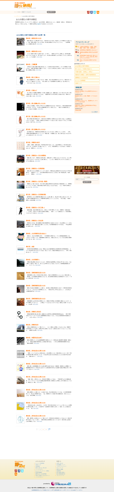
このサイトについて (61, 466)
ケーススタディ (39, 469)
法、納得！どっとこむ (25, 5)
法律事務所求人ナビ (37, 490)
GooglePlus (88, 12)
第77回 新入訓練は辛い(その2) (35, 116)
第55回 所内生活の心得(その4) (35, 402)
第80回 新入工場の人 (33, 77)
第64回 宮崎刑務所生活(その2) (35, 285)
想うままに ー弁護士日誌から (83, 69)
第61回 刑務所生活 (32, 324)
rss (97, 12)
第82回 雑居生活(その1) (33, 51)
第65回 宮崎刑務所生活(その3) (35, 272)
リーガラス (79, 490)
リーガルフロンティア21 (57, 483)
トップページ (17, 16)
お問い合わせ (59, 463)
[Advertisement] (44, 444)
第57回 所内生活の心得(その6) (35, 376)
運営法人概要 (59, 469)
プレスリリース (60, 475)
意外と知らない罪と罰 (40, 467)
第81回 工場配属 (31, 64)
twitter (94, 12)
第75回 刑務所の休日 (33, 142)
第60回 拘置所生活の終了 (34, 337)
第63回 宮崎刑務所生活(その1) (35, 298)
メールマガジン (39, 477)
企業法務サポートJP (59, 490)
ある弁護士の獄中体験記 (82, 66)
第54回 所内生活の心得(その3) (35, 415)
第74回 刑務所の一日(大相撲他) (36, 155)
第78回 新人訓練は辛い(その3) (35, 103)
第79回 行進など (31, 90)
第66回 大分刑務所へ (33, 259)
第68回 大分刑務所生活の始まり (36, 233)
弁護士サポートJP (48, 490)
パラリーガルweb (70, 490)
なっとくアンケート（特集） (42, 471)
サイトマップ (59, 467)
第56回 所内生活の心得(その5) (35, 389)
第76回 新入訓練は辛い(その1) (35, 129)
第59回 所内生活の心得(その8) (35, 350)
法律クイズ (78, 83)
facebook (91, 12)
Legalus (39, 24)
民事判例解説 (38, 472)
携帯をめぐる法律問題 (40, 474)
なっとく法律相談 (80, 80)
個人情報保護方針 (60, 474)
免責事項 (58, 471)
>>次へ (49, 429)
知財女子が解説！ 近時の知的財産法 (85, 74)
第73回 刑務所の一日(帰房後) (35, 168)
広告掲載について (60, 464)
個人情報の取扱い (60, 472)
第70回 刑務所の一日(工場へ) (35, 207)
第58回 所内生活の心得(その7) (35, 363)
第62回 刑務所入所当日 (33, 311)
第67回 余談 (30, 246)
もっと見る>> (95, 112)
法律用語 (37, 466)
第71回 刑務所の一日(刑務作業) (36, 194)
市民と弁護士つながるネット (42, 475)
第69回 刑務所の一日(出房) (34, 220)
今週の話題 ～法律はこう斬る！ (84, 71)
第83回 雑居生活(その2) (33, 38)
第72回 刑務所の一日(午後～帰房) (36, 181)
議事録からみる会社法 (81, 77)
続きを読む (39, 44)
